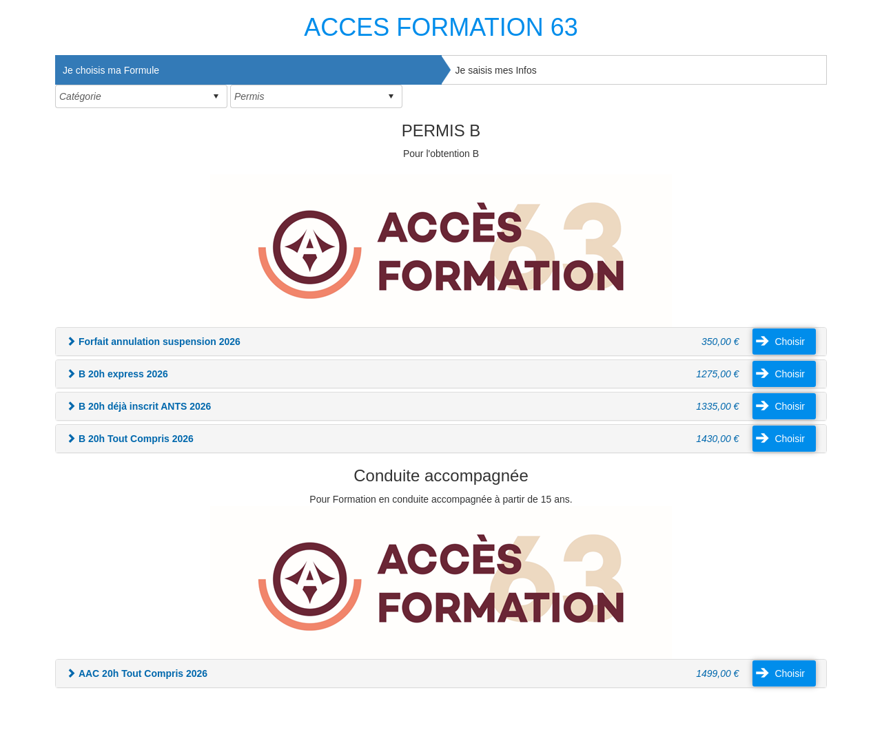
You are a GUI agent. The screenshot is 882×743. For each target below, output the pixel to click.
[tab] (248, 70)
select (216, 96)
